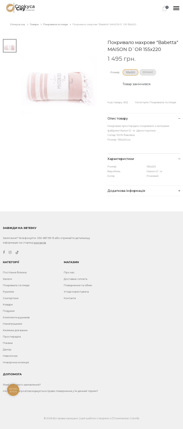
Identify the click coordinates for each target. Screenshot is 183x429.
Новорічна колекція (16, 362)
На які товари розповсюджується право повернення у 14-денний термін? (50, 390)
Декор (7, 349)
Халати (7, 278)
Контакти (70, 298)
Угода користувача (76, 291)
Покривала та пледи (57, 24)
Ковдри (8, 304)
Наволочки (10, 355)
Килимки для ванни (15, 330)
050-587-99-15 (45, 237)
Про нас (69, 272)
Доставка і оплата (75, 278)
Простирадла (12, 336)
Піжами (8, 342)
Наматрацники (12, 323)
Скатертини (10, 298)
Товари (36, 24)
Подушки (9, 310)
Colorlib (134, 418)
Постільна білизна (15, 272)
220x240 (148, 72)
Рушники (8, 291)
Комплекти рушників (16, 317)
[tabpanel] (59, 77)
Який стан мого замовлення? (22, 384)
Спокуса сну (19, 24)
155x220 (130, 72)
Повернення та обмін (78, 285)
